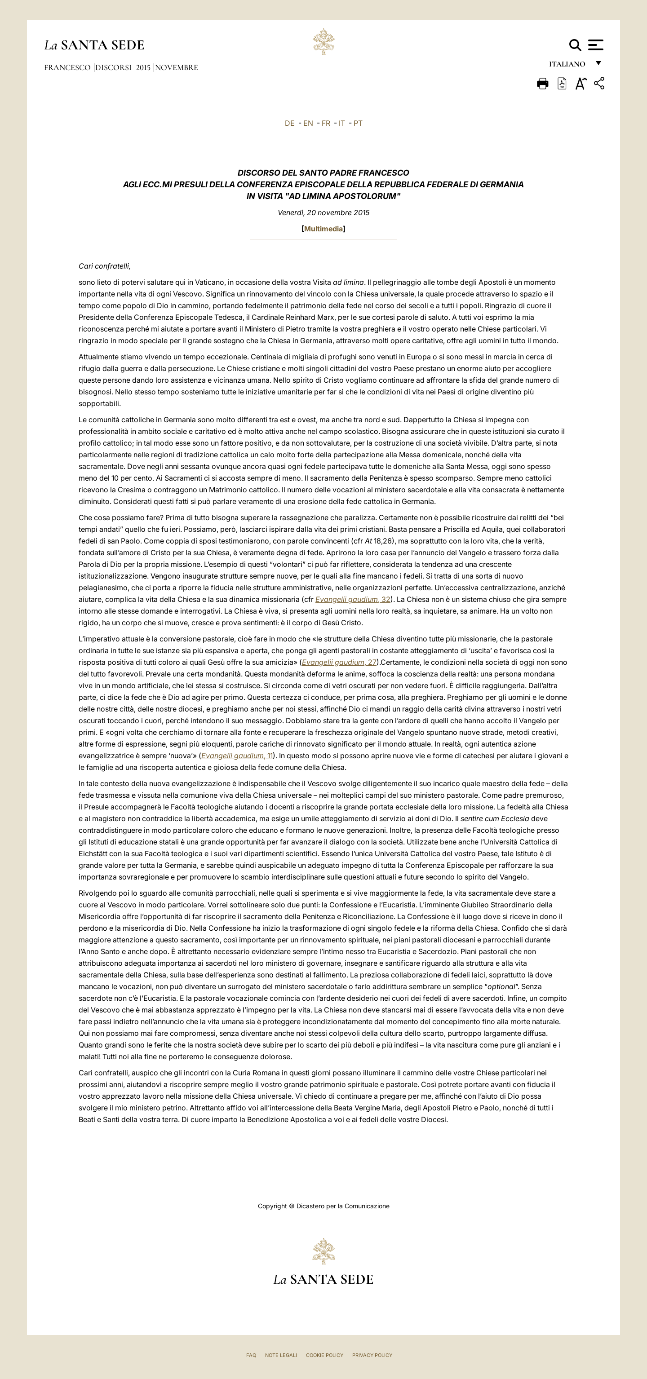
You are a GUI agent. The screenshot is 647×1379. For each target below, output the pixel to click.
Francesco (68, 67)
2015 (144, 67)
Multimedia (323, 228)
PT (358, 123)
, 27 (339, 662)
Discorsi (114, 67)
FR (326, 123)
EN (308, 123)
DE (290, 123)
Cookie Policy (324, 1355)
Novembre (176, 67)
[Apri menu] (594, 45)
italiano (569, 66)
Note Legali (281, 1355)
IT (342, 123)
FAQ (251, 1355)
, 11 (237, 755)
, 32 (352, 599)
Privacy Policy (372, 1355)
